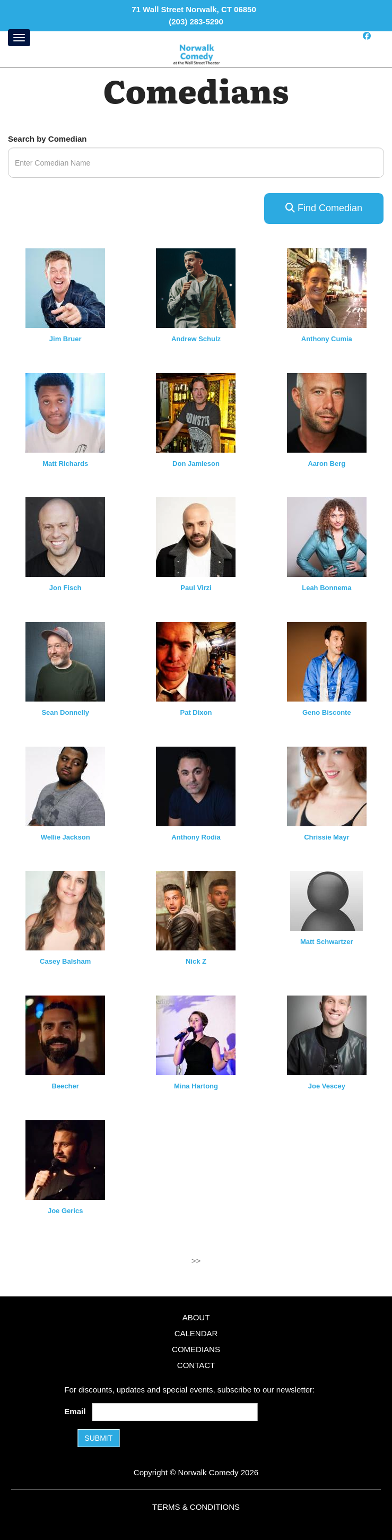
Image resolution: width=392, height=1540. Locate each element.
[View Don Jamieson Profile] (196, 412)
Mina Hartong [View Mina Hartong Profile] (196, 1086)
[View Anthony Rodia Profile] (196, 785)
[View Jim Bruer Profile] (65, 287)
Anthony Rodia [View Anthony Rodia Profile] (195, 837)
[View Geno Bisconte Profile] (327, 660)
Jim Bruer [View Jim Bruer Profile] (65, 339)
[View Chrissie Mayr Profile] (327, 785)
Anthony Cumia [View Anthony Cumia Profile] (326, 339)
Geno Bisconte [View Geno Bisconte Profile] (326, 712)
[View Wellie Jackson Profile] (65, 785)
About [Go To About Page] (196, 1317)
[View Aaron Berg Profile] (327, 412)
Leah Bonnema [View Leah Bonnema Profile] (326, 588)
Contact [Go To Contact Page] (196, 1365)
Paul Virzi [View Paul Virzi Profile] (195, 588)
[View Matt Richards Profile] (65, 412)
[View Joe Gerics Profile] (65, 1159)
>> (196, 1260)
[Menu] (19, 37)
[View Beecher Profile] (65, 1034)
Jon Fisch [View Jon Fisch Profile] (65, 588)
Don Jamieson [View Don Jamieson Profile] (196, 464)
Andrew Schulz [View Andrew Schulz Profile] (196, 339)
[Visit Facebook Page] (367, 35)
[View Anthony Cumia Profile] (327, 287)
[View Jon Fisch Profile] (65, 536)
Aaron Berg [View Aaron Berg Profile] (326, 464)
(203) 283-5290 (196, 21)
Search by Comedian (47, 138)
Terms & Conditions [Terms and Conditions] (196, 1506)
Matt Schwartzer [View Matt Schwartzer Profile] (326, 942)
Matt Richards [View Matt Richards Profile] (65, 464)
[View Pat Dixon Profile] (196, 660)
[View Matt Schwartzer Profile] (327, 901)
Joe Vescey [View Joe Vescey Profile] (326, 1086)
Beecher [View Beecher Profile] (65, 1086)
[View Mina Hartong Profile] (196, 1034)
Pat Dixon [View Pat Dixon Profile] (196, 712)
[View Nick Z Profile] (196, 909)
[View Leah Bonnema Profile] (327, 536)
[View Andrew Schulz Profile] (196, 287)
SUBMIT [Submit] (98, 1438)
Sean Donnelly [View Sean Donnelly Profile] (65, 712)
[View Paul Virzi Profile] (196, 536)
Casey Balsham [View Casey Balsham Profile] (65, 961)
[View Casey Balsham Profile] (65, 909)
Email (77, 1411)
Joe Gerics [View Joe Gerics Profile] (65, 1211)
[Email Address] (175, 1412)
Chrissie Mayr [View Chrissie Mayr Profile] (326, 837)
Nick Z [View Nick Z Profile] (196, 961)
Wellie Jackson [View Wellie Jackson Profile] (65, 837)
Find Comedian (323, 208)
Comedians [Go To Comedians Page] (196, 1349)
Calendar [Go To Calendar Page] (196, 1333)
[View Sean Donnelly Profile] (65, 660)
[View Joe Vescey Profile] (327, 1034)
